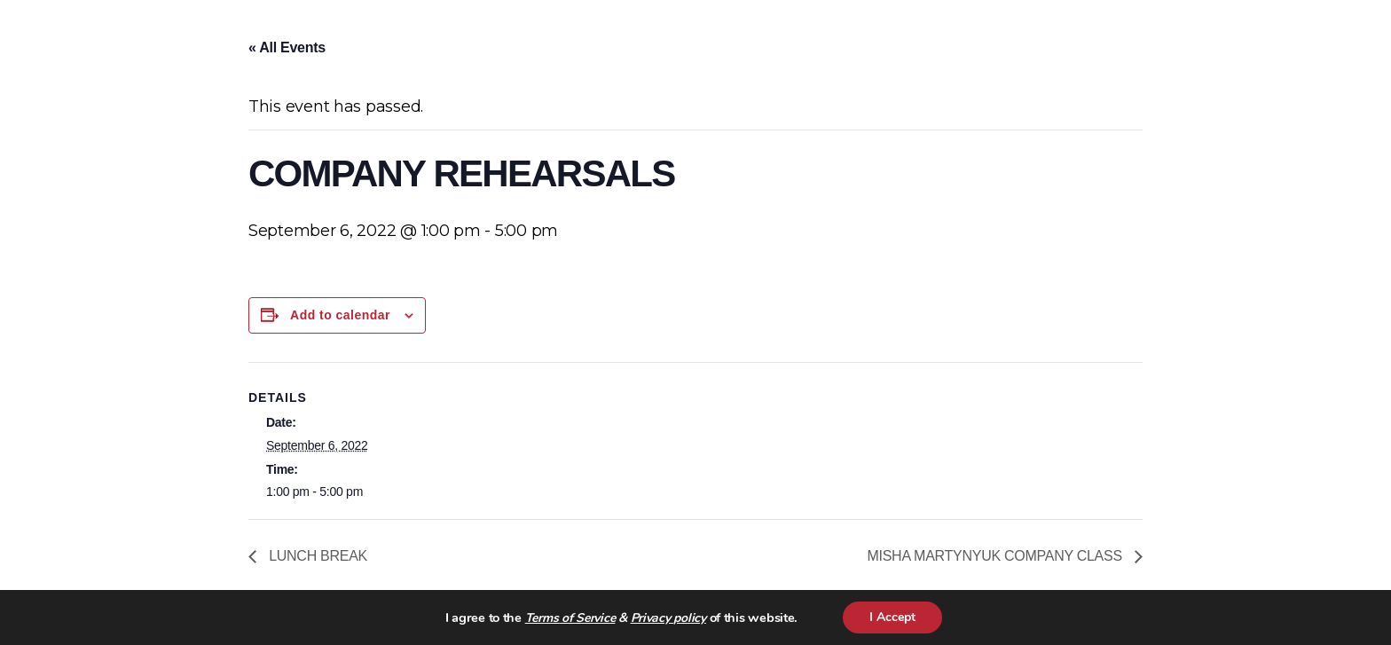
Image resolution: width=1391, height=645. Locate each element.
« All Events (287, 47)
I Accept (892, 617)
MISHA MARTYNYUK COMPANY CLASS (996, 555)
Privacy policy (668, 618)
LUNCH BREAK (316, 555)
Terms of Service (570, 618)
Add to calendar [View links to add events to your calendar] (340, 315)
